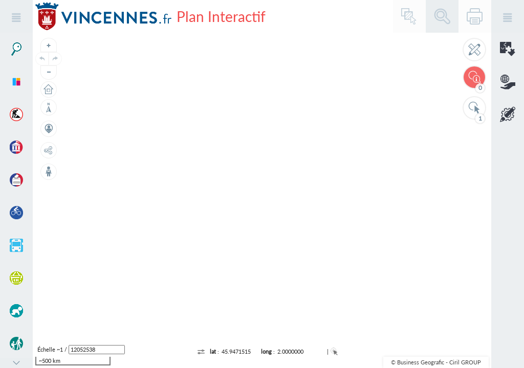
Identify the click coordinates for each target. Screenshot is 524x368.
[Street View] (48, 172)
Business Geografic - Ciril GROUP (439, 362)
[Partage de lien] (48, 150)
